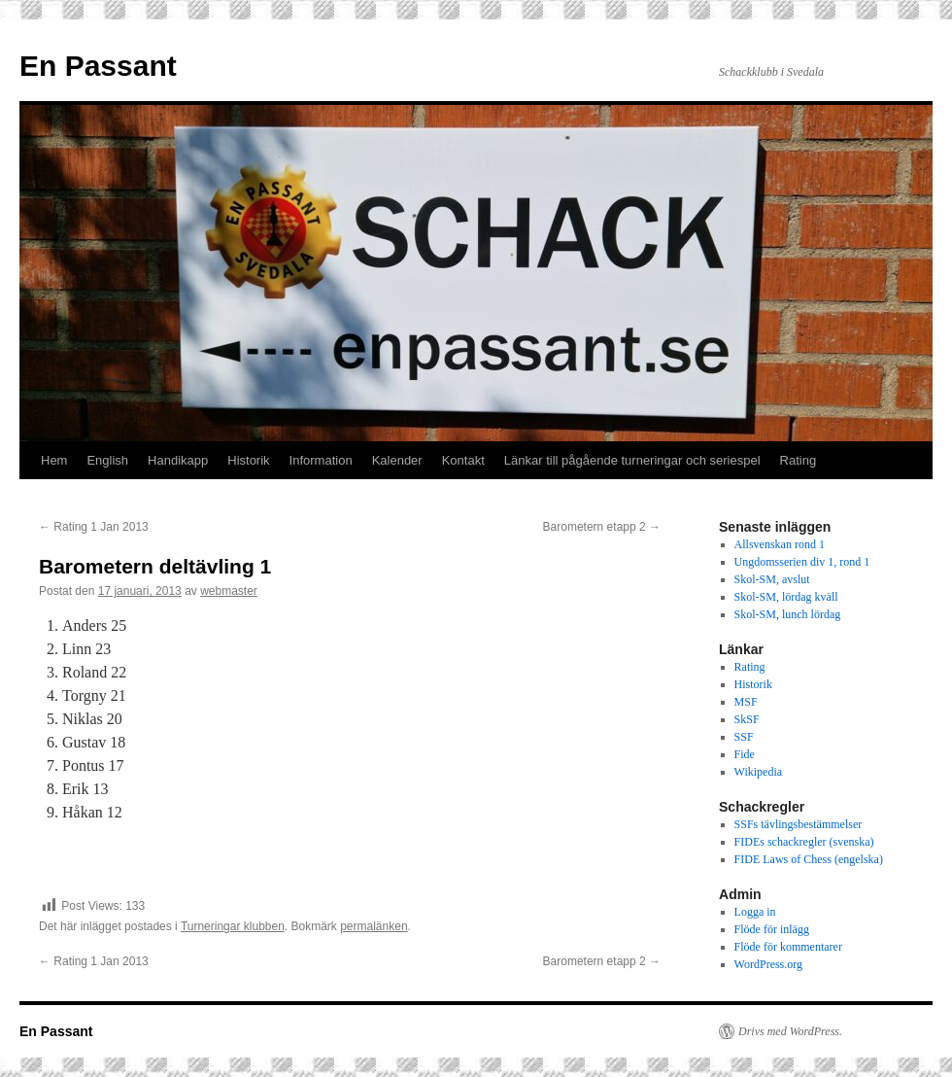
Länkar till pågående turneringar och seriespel (632, 460)
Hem (54, 460)
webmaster (228, 591)
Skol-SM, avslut (772, 579)
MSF (746, 702)
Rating (798, 460)
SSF (744, 737)
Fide (744, 754)
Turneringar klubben (233, 926)
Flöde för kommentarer (788, 947)
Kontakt (463, 460)
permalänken (373, 926)
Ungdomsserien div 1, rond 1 (802, 562)
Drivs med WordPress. (790, 1031)
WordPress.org (768, 964)
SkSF (747, 719)
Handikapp (178, 460)
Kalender (397, 460)
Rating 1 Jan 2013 (94, 527)
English (107, 460)
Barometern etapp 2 (602, 527)
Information (321, 460)
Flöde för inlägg (771, 929)
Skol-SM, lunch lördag (787, 614)
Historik (248, 460)
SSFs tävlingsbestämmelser (798, 824)
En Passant (98, 66)
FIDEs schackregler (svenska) (804, 842)
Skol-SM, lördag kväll (786, 597)
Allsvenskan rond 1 (779, 544)
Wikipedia (758, 772)
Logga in (755, 912)
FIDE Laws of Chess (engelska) (808, 859)
